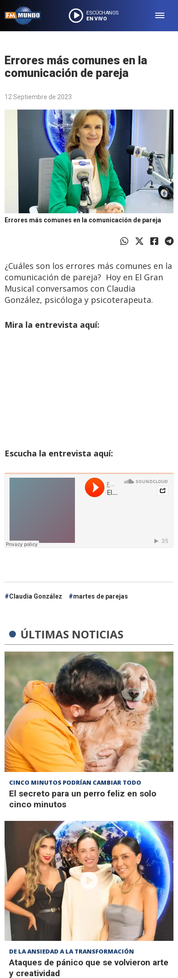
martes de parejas (100, 596)
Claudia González (35, 596)
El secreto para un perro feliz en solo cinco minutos (82, 799)
